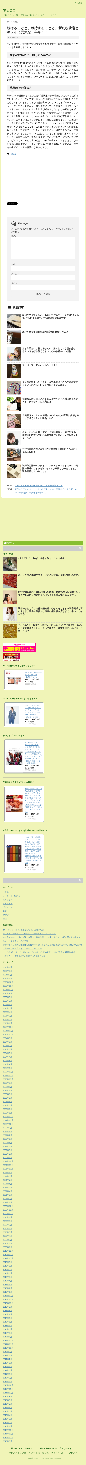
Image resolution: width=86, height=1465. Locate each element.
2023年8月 (7, 1087)
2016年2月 (7, 1422)
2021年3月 (7, 1195)
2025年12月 (8, 982)
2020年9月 (7, 1217)
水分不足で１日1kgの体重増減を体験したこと (45, 332)
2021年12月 (8, 1161)
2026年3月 (7, 971)
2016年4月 (7, 1415)
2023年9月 (7, 1083)
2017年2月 (7, 1378)
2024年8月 (7, 1042)
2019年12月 (8, 1251)
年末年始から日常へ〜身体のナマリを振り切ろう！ (39, 485)
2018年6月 (7, 1318)
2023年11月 (8, 1075)
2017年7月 (7, 1359)
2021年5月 (7, 1187)
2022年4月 (7, 1146)
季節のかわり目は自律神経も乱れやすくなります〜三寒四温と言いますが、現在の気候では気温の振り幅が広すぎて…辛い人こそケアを (50, 611)
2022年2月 (7, 1154)
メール (14, 274)
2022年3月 (7, 1150)
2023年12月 (8, 1072)
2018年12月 (8, 1296)
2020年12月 (8, 1206)
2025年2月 (7, 1019)
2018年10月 (8, 1303)
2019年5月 (7, 1277)
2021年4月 (7, 1191)
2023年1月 (7, 1113)
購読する (9, 543)
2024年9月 (7, 1038)
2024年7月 (7, 1046)
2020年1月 (7, 1247)
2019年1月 (7, 1292)
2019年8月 (7, 1266)
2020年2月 (7, 1243)
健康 (5, 911)
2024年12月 (8, 1027)
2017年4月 (7, 1370)
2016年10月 (8, 1393)
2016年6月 (7, 1408)
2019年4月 (7, 1281)
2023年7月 (7, 1090)
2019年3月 (7, 1284)
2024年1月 (7, 1068)
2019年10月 (8, 1258)
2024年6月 (7, 1049)
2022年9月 (7, 1128)
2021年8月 (7, 1176)
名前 (13, 264)
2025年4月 (7, 1012)
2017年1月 (7, 1381)
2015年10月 (8, 1437)
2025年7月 (7, 1001)
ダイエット (8, 903)
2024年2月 (7, 1064)
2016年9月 (7, 1396)
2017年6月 (7, 1363)
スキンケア (8, 900)
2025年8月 (7, 997)
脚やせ (6, 915)
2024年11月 (8, 1031)
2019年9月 (7, 1262)
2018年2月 (7, 1333)
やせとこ (9, 10)
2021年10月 (8, 1169)
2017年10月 (8, 1348)
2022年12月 (8, 1116)
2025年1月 (7, 1023)
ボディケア (8, 907)
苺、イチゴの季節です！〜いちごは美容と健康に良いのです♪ (48, 575)
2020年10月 (8, 1213)
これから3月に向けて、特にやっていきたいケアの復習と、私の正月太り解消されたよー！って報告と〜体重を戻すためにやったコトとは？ (50, 628)
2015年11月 (8, 1434)
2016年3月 (7, 1419)
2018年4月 (7, 1325)
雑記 (13, 153)
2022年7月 (7, 1135)
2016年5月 (7, 1411)
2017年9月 (7, 1352)
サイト (14, 283)
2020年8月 (7, 1221)
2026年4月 (7, 967)
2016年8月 (7, 1400)
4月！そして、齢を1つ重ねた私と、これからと (41, 558)
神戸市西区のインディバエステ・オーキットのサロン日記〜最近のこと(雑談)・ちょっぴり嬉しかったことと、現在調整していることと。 (50, 468)
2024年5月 (7, 1053)
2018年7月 (7, 1314)
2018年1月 (7, 1337)
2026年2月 (7, 975)
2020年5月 (7, 1232)
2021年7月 (7, 1180)
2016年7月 (7, 1404)
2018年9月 (7, 1307)
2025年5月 (7, 1008)
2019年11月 (8, 1255)
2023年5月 (7, 1098)
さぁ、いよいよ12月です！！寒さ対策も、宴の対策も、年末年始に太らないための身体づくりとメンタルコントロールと (50, 435)
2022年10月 (8, 1124)
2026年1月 (7, 978)
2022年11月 (8, 1120)
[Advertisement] (28, 178)
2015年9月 (7, 1441)
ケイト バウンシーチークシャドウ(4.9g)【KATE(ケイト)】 (33, 674)
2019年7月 (7, 1269)
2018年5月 (7, 1322)
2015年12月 (8, 1430)
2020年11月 (8, 1210)
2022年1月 (7, 1157)
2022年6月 (7, 1139)
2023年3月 (7, 1105)
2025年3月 (7, 1016)
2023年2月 (7, 1109)
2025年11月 (8, 986)
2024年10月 (8, 1034)
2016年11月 (8, 1389)
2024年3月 (7, 1060)
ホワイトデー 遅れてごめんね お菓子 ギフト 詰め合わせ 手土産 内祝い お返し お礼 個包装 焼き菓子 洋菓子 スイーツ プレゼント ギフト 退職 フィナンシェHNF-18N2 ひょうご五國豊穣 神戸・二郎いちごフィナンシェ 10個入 (33, 800)
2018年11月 (8, 1299)
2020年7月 (7, 1225)
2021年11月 (8, 1165)
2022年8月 (7, 1131)
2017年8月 (7, 1355)
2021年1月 (7, 1202)
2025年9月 (7, 993)
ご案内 (6, 892)
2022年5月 (7, 1143)
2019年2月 (7, 1288)
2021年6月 (7, 1184)
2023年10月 (8, 1079)
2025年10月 (8, 990)
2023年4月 (7, 1102)
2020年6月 (7, 1228)
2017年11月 (8, 1344)
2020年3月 (7, 1240)
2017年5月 (7, 1366)
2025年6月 (7, 1004)
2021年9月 (7, 1172)
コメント (15, 236)
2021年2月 (7, 1199)
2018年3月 (7, 1329)
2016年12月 (8, 1385)
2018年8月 (7, 1311)
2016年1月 (7, 1426)
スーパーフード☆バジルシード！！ (40, 365)
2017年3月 (7, 1374)
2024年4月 (7, 1057)
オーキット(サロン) (11, 896)
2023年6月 (7, 1094)
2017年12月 (8, 1340)
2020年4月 (7, 1236)
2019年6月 (7, 1273)
